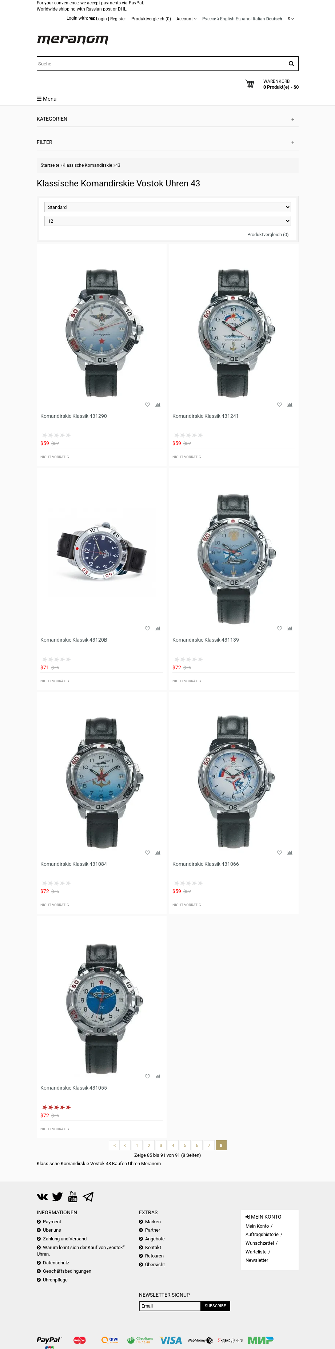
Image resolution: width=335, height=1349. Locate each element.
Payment (52, 1221)
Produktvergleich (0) (268, 234)
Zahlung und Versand (65, 1238)
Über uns (52, 1230)
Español (244, 18)
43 (117, 165)
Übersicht (155, 1264)
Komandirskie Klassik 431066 (205, 864)
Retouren (154, 1256)
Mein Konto (257, 1226)
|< (114, 1145)
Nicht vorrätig (54, 457)
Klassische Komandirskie (87, 165)
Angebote (155, 1238)
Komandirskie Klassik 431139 (205, 640)
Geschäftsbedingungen (67, 1271)
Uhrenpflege (55, 1280)
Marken (153, 1221)
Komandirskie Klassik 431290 (73, 416)
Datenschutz (56, 1262)
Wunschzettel (260, 1243)
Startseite (50, 165)
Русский (210, 18)
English (227, 18)
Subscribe (215, 1306)
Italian (259, 18)
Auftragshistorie (262, 1234)
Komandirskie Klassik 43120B (73, 640)
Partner (152, 1230)
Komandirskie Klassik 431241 (205, 416)
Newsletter (257, 1260)
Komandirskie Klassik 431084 (73, 864)
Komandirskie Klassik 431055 (73, 1088)
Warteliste (256, 1252)
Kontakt (153, 1247)
